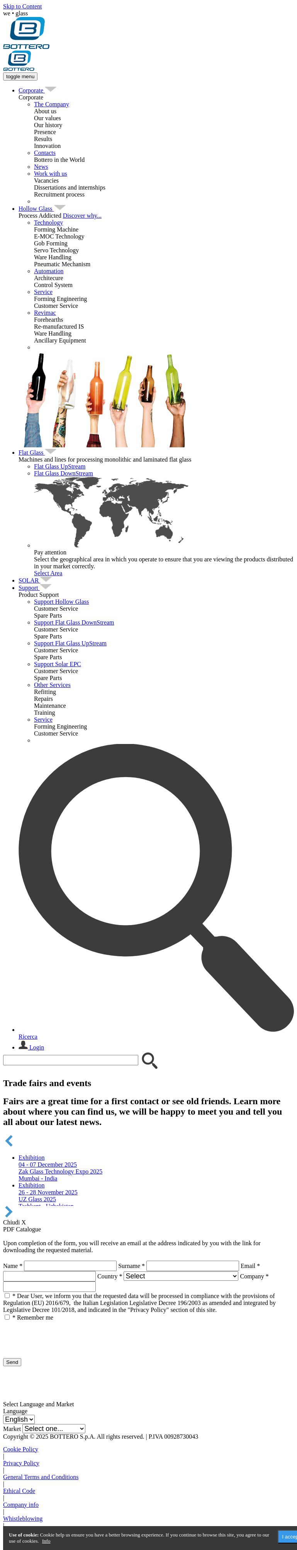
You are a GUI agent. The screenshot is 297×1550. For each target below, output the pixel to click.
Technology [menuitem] (48, 222)
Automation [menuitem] (48, 271)
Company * (254, 1276)
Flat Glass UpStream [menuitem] (59, 466)
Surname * (131, 1266)
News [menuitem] (41, 166)
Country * (109, 1276)
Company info (21, 1504)
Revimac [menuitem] (45, 312)
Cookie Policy (20, 1449)
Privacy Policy (21, 1463)
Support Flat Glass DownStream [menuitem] (74, 622)
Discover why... (82, 215)
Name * (12, 1266)
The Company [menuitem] (51, 104)
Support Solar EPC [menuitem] (57, 664)
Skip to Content (22, 6)
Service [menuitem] (43, 292)
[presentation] (61, 1336)
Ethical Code (19, 1491)
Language (15, 1411)
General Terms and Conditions (40, 1477)
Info (46, 1541)
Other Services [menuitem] (52, 685)
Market (12, 1429)
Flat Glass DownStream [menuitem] (63, 473)
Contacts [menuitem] (45, 152)
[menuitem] (32, 90)
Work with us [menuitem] (50, 173)
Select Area (48, 573)
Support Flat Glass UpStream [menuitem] (70, 643)
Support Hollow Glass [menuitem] (61, 601)
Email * (250, 1266)
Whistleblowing (22, 1518)
